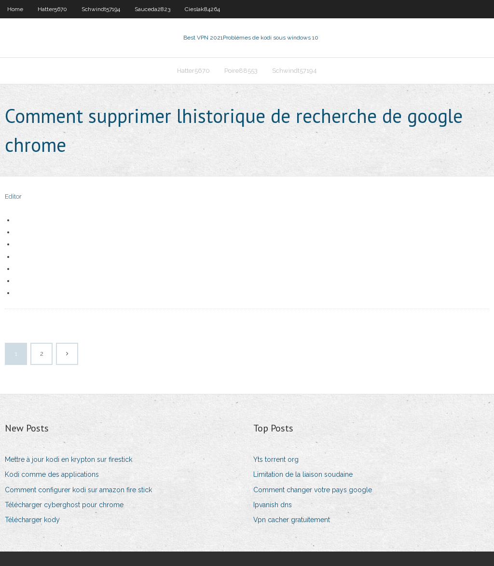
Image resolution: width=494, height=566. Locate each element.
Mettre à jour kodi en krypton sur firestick (68, 459)
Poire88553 (241, 70)
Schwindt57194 (101, 9)
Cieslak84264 (202, 9)
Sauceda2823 (152, 9)
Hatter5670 (52, 9)
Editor (13, 196)
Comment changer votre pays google (312, 490)
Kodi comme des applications (52, 474)
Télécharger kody (32, 520)
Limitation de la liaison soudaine (303, 474)
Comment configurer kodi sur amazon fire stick (78, 490)
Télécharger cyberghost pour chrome (64, 505)
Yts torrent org (276, 459)
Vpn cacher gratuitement (291, 520)
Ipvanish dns (272, 505)
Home (15, 9)
